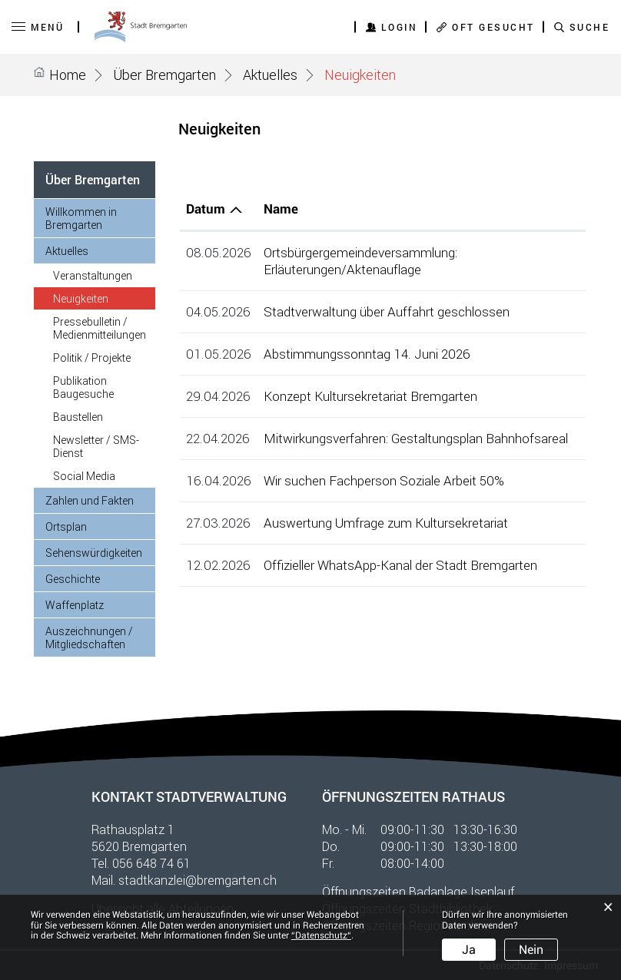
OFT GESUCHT (493, 27)
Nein (531, 949)
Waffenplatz (74, 605)
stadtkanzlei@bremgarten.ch (197, 880)
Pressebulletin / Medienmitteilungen (99, 328)
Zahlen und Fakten (89, 500)
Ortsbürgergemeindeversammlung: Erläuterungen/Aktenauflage (360, 260)
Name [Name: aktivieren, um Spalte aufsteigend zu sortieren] (281, 209)
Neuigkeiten (104, 298)
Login (399, 27)
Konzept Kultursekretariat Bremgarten (370, 396)
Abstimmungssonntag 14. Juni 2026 (367, 354)
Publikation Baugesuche (83, 387)
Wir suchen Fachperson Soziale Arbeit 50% (384, 480)
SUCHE (590, 27)
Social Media (84, 475)
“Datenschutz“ (321, 935)
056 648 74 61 (151, 863)
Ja (469, 949)
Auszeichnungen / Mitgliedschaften (89, 637)
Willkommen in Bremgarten (81, 218)
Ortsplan (66, 526)
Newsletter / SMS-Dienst (96, 446)
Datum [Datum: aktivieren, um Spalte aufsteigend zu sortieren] (205, 209)
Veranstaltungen (92, 275)
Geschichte (72, 578)
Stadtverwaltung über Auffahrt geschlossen (387, 311)
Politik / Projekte (92, 357)
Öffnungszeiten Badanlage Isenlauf (418, 891)
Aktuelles (66, 250)
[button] (164, 74)
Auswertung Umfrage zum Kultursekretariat (386, 522)
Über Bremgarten (92, 179)
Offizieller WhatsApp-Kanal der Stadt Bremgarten (400, 565)
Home (67, 74)
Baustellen (78, 416)
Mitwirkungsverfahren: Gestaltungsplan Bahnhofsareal (416, 438)
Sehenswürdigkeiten (93, 552)
